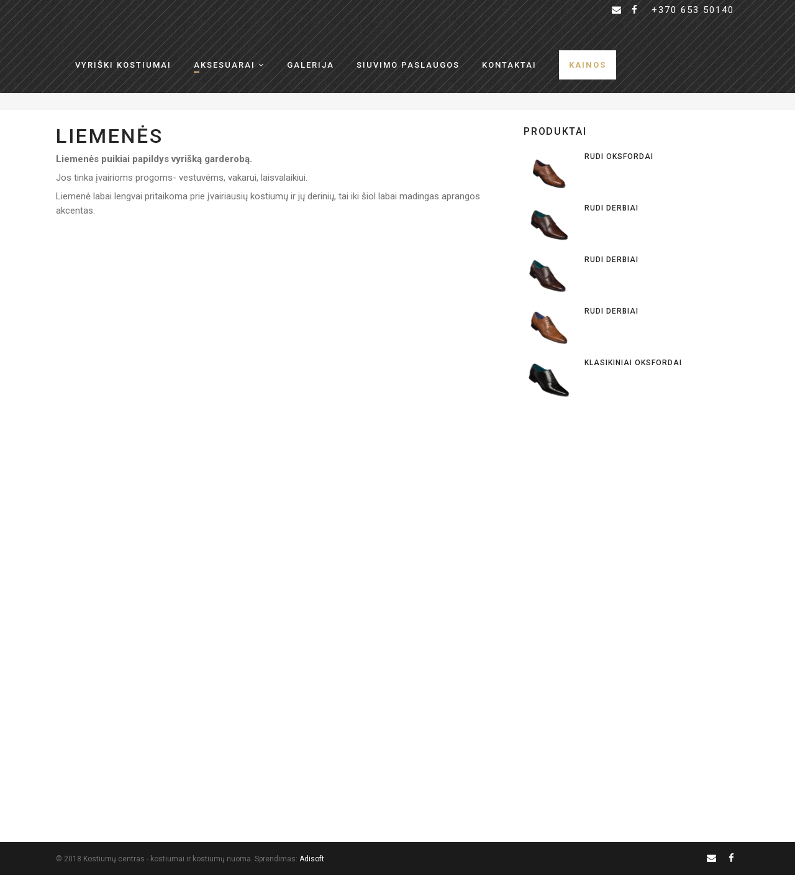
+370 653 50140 (693, 10)
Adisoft (311, 859)
